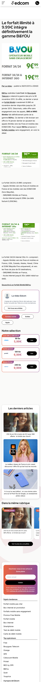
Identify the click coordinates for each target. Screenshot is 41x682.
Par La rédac (7, 86)
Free (5, 643)
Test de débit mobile (11, 630)
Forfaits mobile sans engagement (17, 611)
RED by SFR (8, 665)
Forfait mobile (9, 619)
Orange (6, 650)
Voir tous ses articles (15, 308)
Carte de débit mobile (12, 634)
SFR (5, 654)
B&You (4, 93)
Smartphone (8, 626)
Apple (7, 323)
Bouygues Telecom (11, 646)
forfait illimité (9, 102)
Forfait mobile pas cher (13, 604)
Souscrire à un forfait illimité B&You (16, 285)
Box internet (8, 623)
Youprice (7, 676)
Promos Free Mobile (11, 615)
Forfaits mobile (10, 317)
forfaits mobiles (8, 130)
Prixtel (6, 661)
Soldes (27, 317)
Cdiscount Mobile (10, 658)
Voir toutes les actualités (20, 544)
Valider (20, 583)
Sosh (5, 673)
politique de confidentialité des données (22, 591)
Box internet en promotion (14, 608)
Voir (31, 340)
